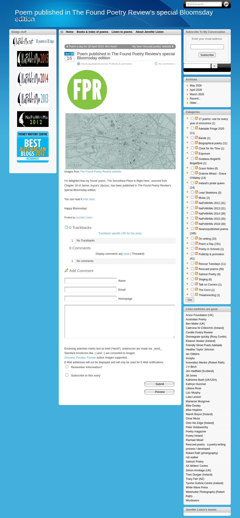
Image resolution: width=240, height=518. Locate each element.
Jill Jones (191, 375)
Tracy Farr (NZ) (195, 478)
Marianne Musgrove (198, 401)
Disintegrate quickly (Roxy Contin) (206, 336)
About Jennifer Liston (150, 31)
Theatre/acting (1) (209, 295)
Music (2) (204, 197)
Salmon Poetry (195, 461)
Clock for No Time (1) (211, 148)
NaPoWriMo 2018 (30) (212, 224)
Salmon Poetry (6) (209, 274)
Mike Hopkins (194, 410)
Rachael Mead (194, 440)
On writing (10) (207, 238)
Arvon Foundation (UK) (199, 315)
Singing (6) (205, 279)
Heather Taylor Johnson (200, 349)
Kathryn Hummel (196, 384)
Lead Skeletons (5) (210, 192)
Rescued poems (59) (211, 269)
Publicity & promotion (120, 63)
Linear (126, 253)
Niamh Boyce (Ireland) (199, 414)
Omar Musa (193, 418)
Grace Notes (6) (208, 168)
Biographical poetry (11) (213, 143)
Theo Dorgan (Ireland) (199, 474)
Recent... (195, 98)
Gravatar (69, 357)
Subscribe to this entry (85, 375)
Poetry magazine (196, 431)
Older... (194, 102)
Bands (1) (204, 138)
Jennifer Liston (84, 217)
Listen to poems (122, 31)
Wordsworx (192, 500)
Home (69, 31)
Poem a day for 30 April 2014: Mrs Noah (93, 46)
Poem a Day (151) (209, 244)
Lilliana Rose (193, 388)
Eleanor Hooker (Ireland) (200, 341)
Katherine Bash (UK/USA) (201, 379)
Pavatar (80, 357)
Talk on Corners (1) (210, 284)
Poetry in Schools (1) (211, 249)
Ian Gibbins (193, 354)
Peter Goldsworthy (197, 427)
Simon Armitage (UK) (198, 470)
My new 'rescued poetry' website (151, 46)
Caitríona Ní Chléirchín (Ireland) (205, 328)
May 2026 (196, 85)
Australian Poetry (196, 319)
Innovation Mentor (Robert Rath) (205, 362)
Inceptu (190, 358)
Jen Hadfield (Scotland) (200, 371)
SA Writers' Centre (197, 465)
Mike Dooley (193, 405)
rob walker (192, 457)
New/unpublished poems (94, 63)
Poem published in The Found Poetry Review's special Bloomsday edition (114, 16)
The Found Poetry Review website (100, 171)
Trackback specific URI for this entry (120, 233)
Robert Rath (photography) (202, 453)
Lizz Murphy (193, 392)
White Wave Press (197, 487)
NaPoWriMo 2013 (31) (212, 208)
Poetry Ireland (194, 435)
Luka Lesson (193, 396)
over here (88, 199)
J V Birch (191, 366)
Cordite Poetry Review (199, 332)
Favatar (91, 357)
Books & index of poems (92, 31)
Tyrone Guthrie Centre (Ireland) (204, 483)
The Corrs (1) (207, 290)
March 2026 (197, 94)
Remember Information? (86, 367)
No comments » (167, 63)
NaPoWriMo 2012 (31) (212, 203)
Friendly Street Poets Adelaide (204, 345)
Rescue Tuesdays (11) (212, 264)
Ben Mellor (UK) (195, 323)
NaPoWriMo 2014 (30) (212, 213)
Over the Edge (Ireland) (200, 423)
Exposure (204, 153)
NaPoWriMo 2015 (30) (212, 218)
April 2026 (196, 89)
